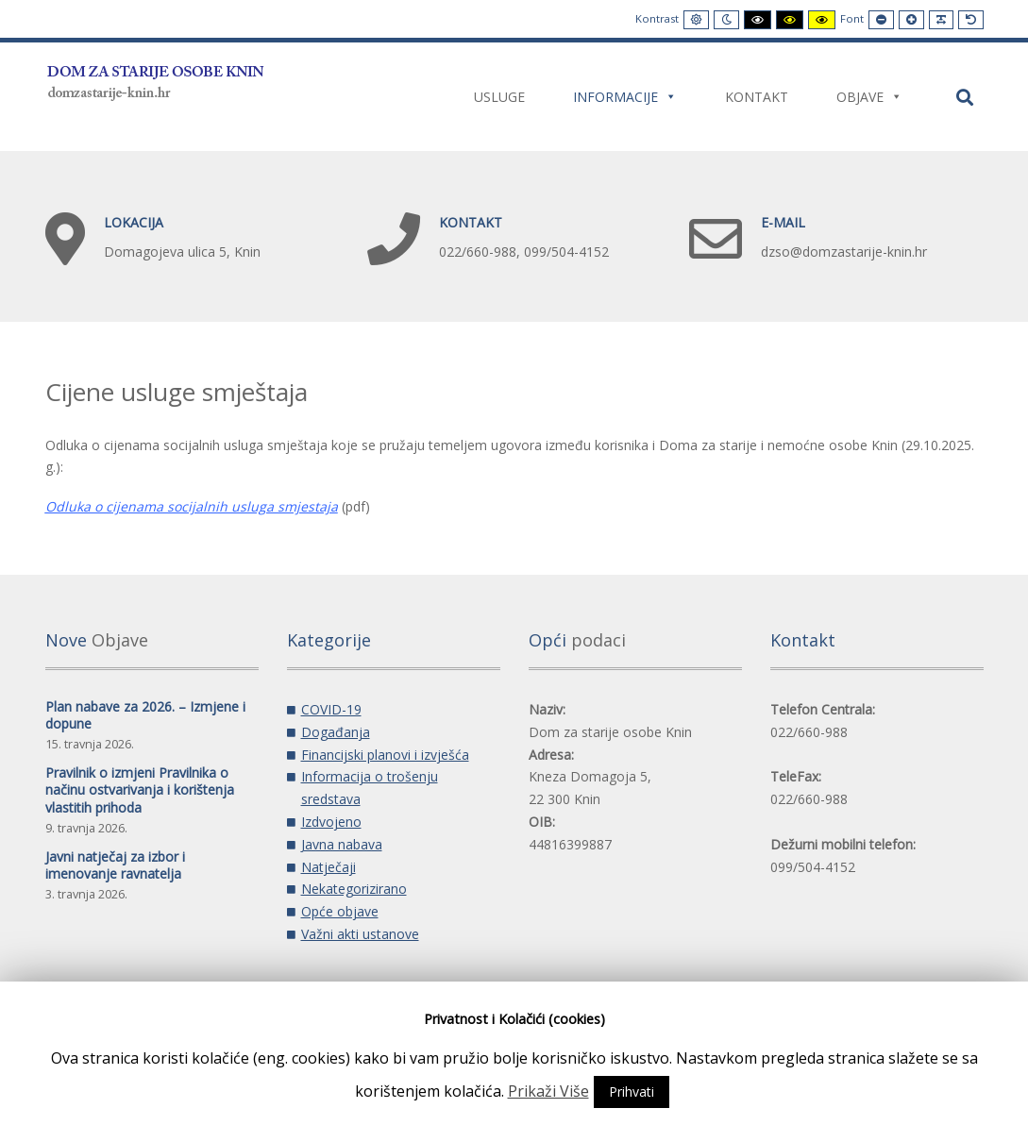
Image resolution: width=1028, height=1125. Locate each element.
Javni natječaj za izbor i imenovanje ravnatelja (115, 865)
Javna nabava (341, 844)
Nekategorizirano (354, 889)
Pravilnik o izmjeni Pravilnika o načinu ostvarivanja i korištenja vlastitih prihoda (139, 789)
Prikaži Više (548, 1091)
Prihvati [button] (631, 1091)
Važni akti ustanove (360, 934)
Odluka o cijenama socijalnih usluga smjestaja (191, 506)
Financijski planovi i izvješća (385, 755)
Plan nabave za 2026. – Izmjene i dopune (145, 714)
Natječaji (328, 867)
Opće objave (340, 911)
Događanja (335, 732)
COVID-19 (331, 709)
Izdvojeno (331, 822)
